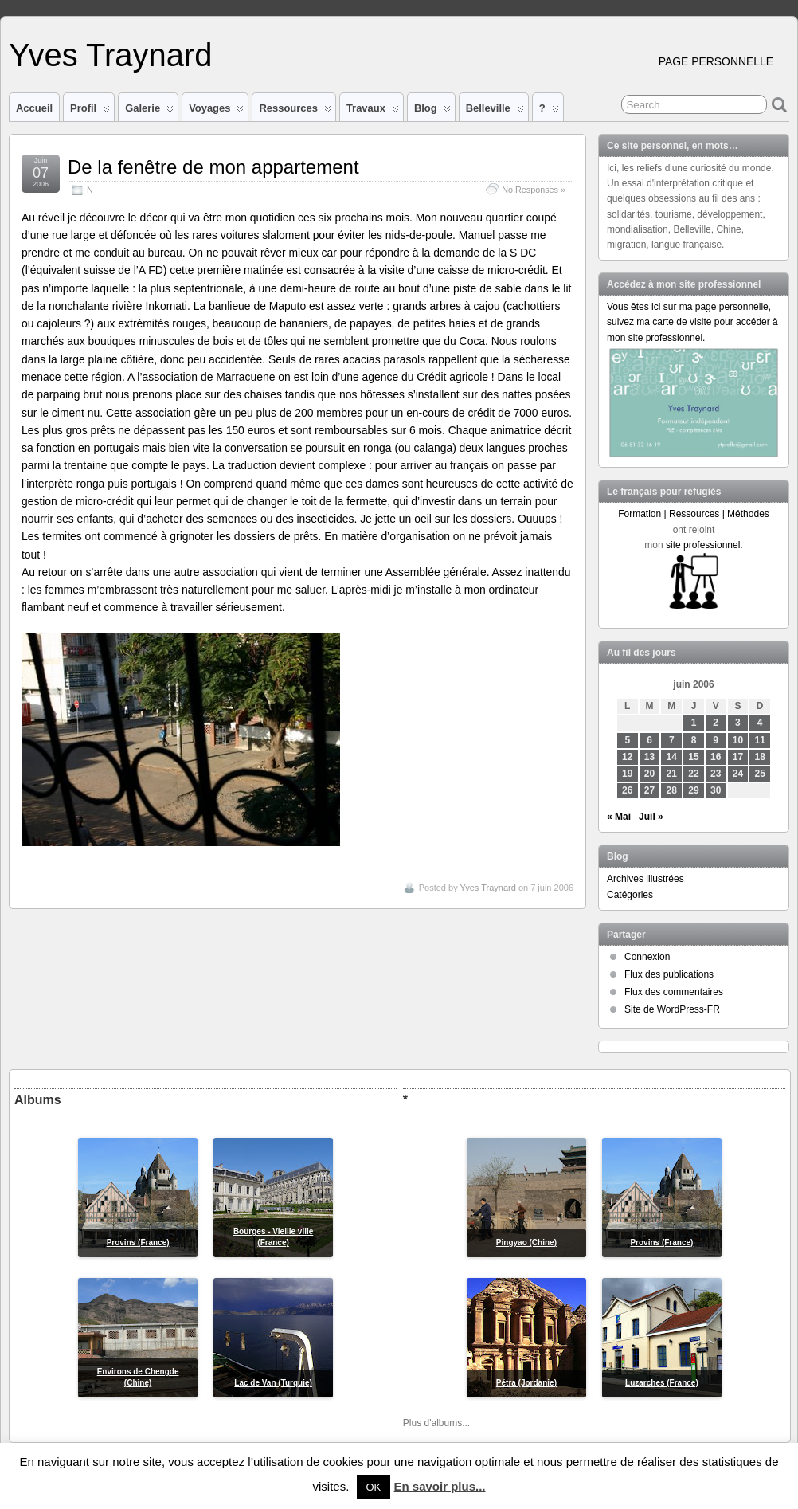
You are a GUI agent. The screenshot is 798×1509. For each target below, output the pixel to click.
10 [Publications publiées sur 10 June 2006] (738, 740)
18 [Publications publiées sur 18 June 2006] (760, 756)
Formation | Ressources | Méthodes (693, 513)
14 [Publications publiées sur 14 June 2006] (672, 756)
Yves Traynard (110, 55)
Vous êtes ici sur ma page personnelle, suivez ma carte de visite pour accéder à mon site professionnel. (692, 322)
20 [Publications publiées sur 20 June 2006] (649, 773)
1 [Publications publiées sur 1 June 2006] (694, 722)
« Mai (619, 816)
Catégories (630, 894)
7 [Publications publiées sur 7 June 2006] (672, 740)
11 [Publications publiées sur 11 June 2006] (760, 740)
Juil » (651, 816)
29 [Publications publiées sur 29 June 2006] (693, 790)
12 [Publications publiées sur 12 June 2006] (627, 756)
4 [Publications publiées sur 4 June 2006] (760, 722)
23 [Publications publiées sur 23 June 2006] (715, 773)
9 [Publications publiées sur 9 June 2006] (715, 740)
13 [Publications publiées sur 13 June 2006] (649, 756)
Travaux (372, 111)
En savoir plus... (439, 1486)
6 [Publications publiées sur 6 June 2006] (649, 740)
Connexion (647, 956)
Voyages (216, 111)
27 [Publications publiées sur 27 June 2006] (649, 790)
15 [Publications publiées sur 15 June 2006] (693, 756)
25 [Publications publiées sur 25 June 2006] (760, 773)
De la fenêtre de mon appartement (213, 167)
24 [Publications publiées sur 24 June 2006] (738, 773)
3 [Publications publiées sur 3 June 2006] (738, 722)
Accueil (34, 108)
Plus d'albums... (436, 1423)
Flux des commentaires (673, 992)
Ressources (295, 111)
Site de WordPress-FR (672, 1009)
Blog (432, 111)
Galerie (149, 111)
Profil (90, 111)
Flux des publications (669, 974)
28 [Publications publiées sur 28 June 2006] (672, 790)
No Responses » (533, 189)
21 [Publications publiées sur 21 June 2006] (672, 773)
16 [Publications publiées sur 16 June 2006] (715, 756)
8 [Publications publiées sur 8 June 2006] (694, 740)
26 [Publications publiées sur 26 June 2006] (627, 790)
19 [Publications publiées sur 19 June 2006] (627, 773)
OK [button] (373, 1487)
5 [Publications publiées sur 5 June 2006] (627, 740)
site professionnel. (704, 545)
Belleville (495, 111)
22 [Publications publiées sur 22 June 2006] (693, 773)
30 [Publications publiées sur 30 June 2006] (715, 790)
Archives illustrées (645, 878)
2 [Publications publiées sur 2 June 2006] (715, 722)
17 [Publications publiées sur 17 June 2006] (738, 756)
